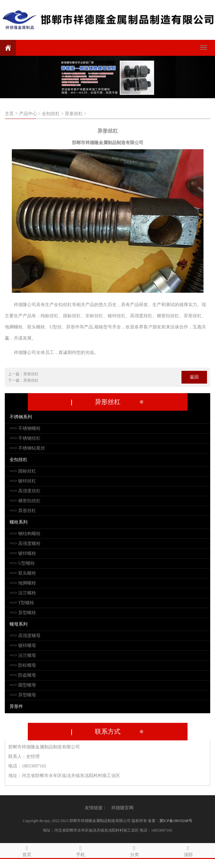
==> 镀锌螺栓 (23, 553)
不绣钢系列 (21, 417)
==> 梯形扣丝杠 (25, 500)
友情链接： (96, 807)
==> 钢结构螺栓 (25, 533)
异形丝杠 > (75, 113)
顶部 (188, 850)
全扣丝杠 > (52, 113)
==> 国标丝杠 (23, 471)
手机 (80, 850)
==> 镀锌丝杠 (23, 481)
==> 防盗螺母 (23, 675)
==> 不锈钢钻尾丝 (27, 448)
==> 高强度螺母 (25, 635)
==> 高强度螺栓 (25, 543)
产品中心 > (30, 113)
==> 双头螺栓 (23, 573)
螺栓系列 (18, 522)
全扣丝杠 (18, 459)
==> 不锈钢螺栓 (25, 428)
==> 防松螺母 (23, 665)
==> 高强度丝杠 (25, 490)
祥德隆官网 (122, 807)
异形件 (16, 706)
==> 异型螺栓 (23, 612)
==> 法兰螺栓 (23, 593)
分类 (134, 850)
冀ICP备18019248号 (175, 821)
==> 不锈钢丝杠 (25, 438)
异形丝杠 (31, 374)
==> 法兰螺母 (23, 655)
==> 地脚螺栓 (23, 583)
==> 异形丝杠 (23, 510)
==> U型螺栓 (22, 563)
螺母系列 (18, 624)
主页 (9, 113)
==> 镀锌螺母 (23, 645)
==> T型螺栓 (22, 602)
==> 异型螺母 (23, 695)
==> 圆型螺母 (23, 685)
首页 (27, 850)
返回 (194, 377)
